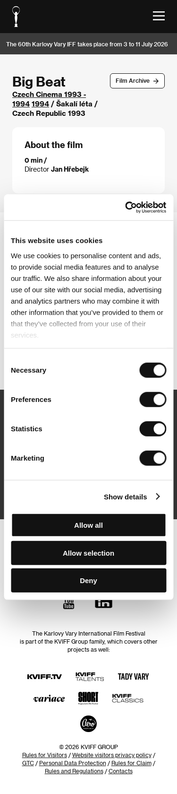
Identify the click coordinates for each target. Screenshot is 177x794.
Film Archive (133, 80)
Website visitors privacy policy (112, 754)
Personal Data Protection (72, 762)
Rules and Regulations (74, 771)
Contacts (121, 771)
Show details (125, 496)
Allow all (88, 525)
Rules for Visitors (44, 754)
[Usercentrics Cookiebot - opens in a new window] (126, 207)
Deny (88, 580)
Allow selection (88, 553)
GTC (28, 762)
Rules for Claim (131, 762)
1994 (40, 103)
